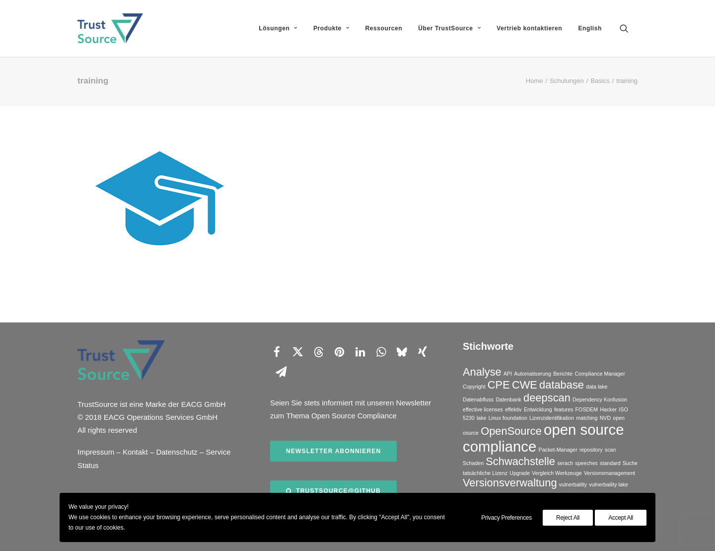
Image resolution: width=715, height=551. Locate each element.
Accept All (620, 517)
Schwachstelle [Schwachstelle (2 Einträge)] (520, 461)
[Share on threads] (318, 352)
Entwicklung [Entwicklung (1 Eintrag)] (538, 409)
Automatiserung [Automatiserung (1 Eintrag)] (532, 374)
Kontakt (135, 452)
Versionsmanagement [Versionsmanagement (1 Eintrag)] (609, 473)
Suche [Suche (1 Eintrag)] (630, 463)
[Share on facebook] (276, 352)
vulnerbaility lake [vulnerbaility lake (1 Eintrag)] (608, 484)
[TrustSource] (110, 28)
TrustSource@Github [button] (333, 490)
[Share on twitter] (297, 352)
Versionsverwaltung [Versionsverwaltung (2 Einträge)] (510, 482)
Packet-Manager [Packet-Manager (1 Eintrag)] (558, 450)
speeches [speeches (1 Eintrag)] (586, 463)
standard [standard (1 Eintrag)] (610, 463)
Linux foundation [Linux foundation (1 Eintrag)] (508, 418)
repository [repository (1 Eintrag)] (591, 450)
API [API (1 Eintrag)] (507, 374)
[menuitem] (278, 28)
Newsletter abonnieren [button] (333, 451)
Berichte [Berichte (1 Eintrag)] (562, 374)
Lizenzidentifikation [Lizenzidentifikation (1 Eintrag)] (551, 418)
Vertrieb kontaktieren (529, 28)
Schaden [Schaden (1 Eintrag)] (473, 463)
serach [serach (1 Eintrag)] (565, 463)
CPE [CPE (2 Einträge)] (499, 385)
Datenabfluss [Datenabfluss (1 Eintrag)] (478, 399)
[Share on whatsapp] (381, 352)
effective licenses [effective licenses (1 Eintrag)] (483, 409)
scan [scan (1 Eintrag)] (610, 450)
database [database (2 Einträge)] (561, 385)
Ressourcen (383, 28)
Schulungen (567, 80)
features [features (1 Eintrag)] (563, 409)
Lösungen (278, 28)
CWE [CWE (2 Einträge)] (524, 385)
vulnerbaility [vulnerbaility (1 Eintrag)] (573, 484)
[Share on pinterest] (339, 352)
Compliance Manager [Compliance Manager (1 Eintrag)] (599, 374)
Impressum (95, 452)
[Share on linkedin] (360, 352)
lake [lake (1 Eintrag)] (482, 418)
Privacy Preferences (506, 517)
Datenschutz (176, 452)
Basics (599, 80)
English (590, 28)
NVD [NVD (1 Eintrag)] (605, 418)
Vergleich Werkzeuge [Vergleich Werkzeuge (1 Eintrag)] (557, 473)
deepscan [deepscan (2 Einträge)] (547, 398)
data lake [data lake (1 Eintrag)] (596, 387)
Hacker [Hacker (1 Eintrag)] (608, 409)
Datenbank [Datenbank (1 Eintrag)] (508, 399)
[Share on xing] (422, 352)
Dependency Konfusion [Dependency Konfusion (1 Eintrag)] (599, 399)
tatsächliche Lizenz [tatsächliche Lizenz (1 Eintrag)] (485, 473)
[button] (629, 28)
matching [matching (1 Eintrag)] (586, 418)
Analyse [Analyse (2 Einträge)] (482, 372)
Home (534, 80)
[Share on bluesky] (402, 352)
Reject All (567, 517)
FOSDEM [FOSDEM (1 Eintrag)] (586, 409)
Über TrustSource (449, 28)
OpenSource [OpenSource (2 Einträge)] (511, 431)
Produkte (331, 28)
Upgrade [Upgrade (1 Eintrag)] (519, 473)
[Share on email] (281, 372)
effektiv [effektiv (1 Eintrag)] (513, 409)
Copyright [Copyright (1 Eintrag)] (474, 387)
